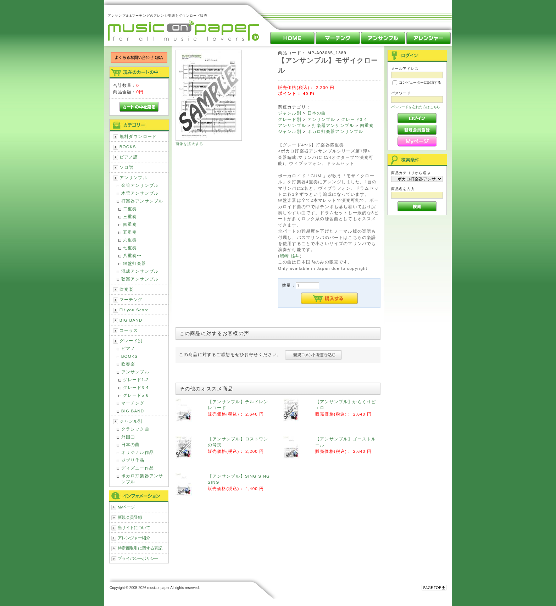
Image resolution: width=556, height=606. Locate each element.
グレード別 (131, 340)
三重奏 (130, 216)
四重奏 (130, 224)
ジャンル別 (131, 421)
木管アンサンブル (140, 193)
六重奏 (130, 240)
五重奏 (130, 232)
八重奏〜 (132, 255)
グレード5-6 (136, 395)
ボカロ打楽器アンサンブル (142, 478)
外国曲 (128, 436)
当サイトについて (134, 527)
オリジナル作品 (137, 452)
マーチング (131, 299)
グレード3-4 (136, 387)
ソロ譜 (126, 167)
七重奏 (130, 247)
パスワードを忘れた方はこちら (415, 107)
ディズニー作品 (137, 468)
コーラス (128, 330)
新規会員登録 (130, 517)
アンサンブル (133, 177)
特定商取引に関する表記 (140, 548)
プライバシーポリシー (138, 558)
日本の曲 (130, 444)
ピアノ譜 (128, 157)
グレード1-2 (136, 379)
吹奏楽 (126, 289)
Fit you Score (134, 309)
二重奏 (130, 208)
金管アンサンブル (140, 185)
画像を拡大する (189, 144)
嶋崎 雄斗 (290, 256)
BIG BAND (131, 320)
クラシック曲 (135, 429)
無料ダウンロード (138, 136)
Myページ (126, 507)
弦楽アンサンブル (140, 279)
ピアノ (128, 348)
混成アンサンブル (140, 271)
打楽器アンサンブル (142, 201)
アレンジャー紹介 (134, 537)
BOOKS (127, 146)
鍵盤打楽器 (134, 263)
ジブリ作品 (133, 460)
